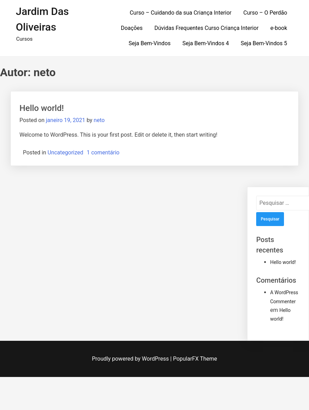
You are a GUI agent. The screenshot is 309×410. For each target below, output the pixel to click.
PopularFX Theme (195, 358)
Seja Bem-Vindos (150, 43)
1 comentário (103, 152)
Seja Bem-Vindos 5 (264, 43)
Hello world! (41, 108)
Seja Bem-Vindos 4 (205, 43)
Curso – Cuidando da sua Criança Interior (180, 12)
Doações (132, 28)
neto (99, 120)
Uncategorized (65, 152)
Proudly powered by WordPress (131, 358)
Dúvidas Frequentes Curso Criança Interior (206, 28)
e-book (278, 28)
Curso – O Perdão (265, 12)
